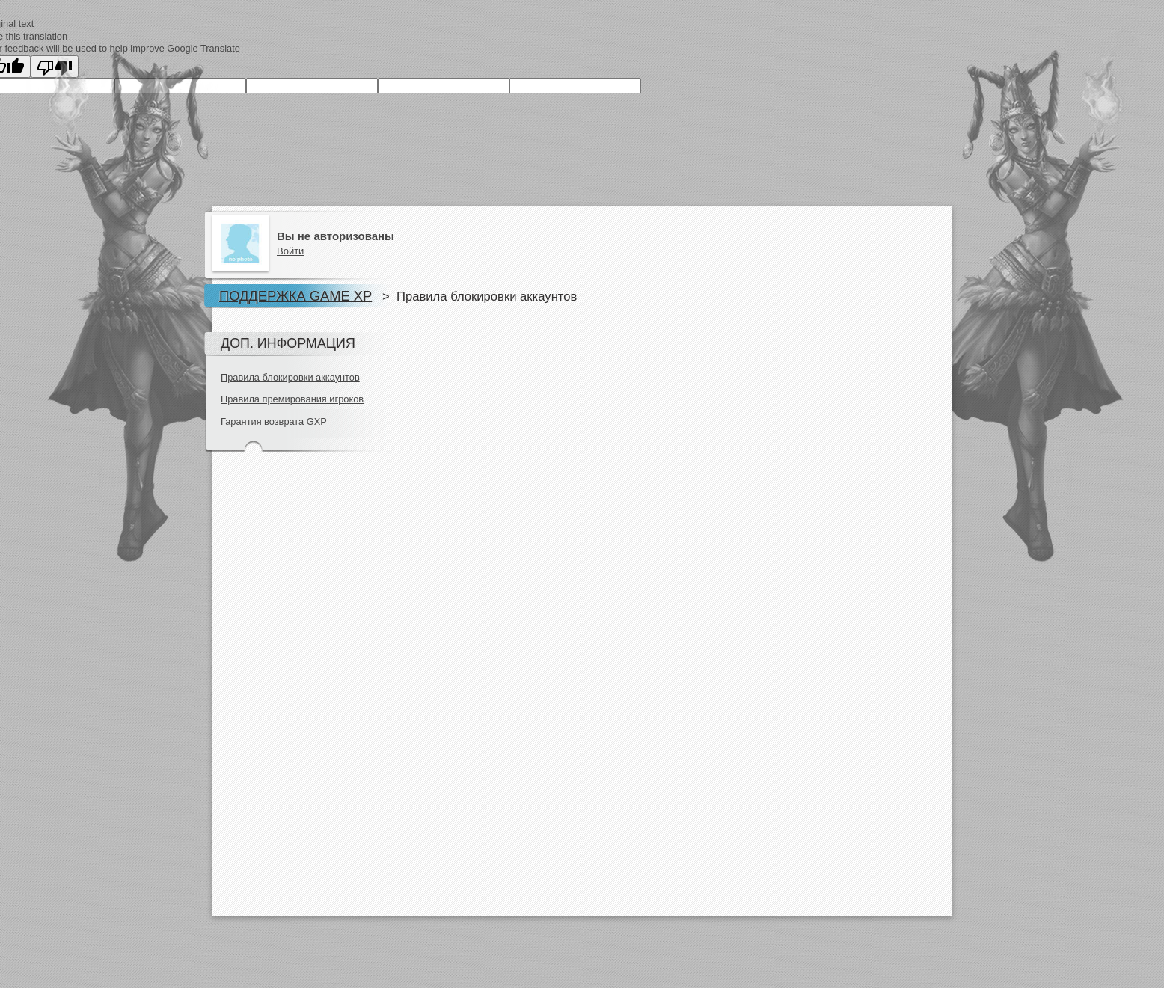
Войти (290, 251)
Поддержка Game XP (295, 296)
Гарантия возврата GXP (274, 421)
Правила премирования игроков (292, 399)
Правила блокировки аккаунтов (290, 377)
